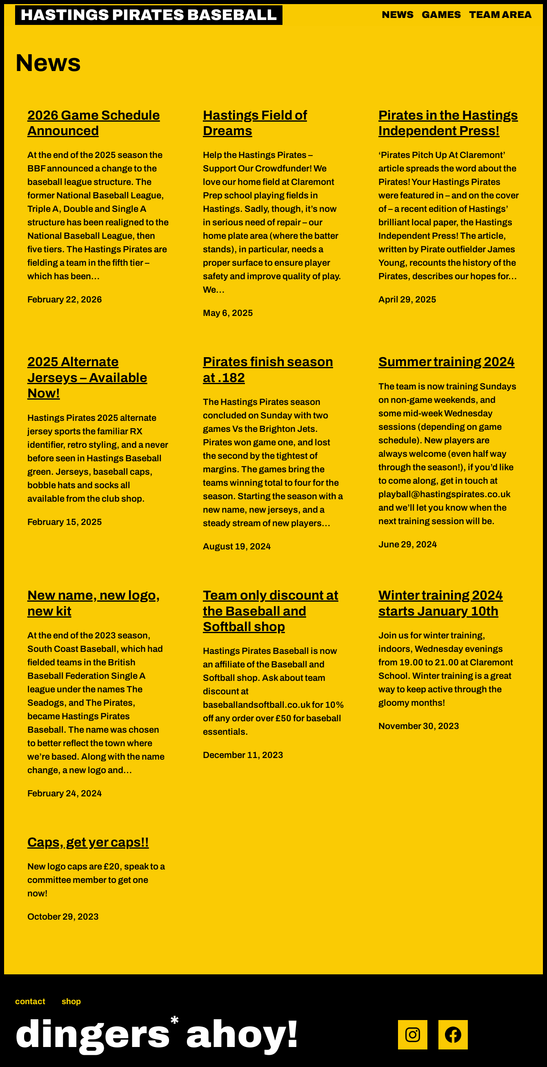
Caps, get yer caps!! (88, 842)
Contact (30, 1001)
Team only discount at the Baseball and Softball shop (270, 611)
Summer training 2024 (446, 362)
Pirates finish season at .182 (268, 370)
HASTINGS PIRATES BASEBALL (148, 15)
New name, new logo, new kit (93, 603)
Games (441, 14)
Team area (500, 14)
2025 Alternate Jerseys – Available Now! (87, 377)
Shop (71, 1001)
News (398, 14)
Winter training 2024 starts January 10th (440, 603)
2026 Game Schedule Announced (93, 123)
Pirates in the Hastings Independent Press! (448, 123)
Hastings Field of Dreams (255, 123)
